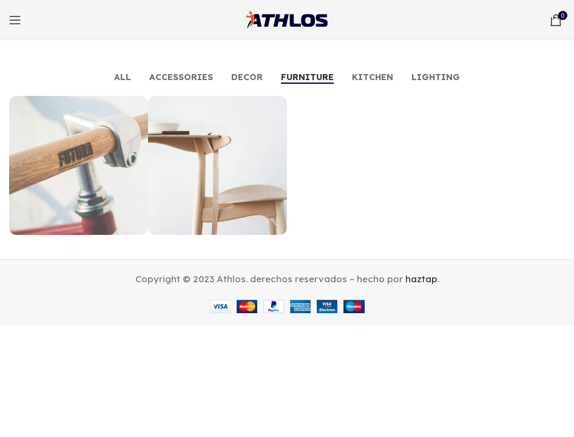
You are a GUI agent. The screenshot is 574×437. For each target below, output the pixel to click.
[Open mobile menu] (15, 20)
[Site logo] (287, 18)
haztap (421, 279)
